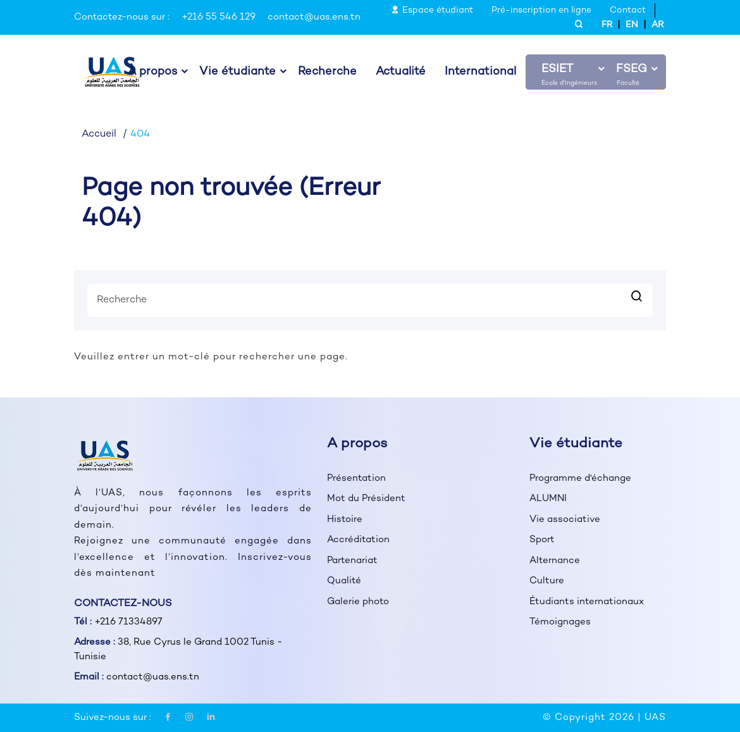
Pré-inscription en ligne (541, 10)
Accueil (99, 134)
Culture (546, 581)
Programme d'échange (580, 478)
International (480, 72)
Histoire (344, 519)
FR (606, 25)
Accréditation (358, 540)
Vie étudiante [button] (237, 72)
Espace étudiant (432, 10)
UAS (655, 717)
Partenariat (352, 560)
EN (632, 25)
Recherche (327, 72)
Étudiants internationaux (586, 602)
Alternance (554, 560)
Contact (628, 10)
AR (657, 25)
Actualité (401, 72)
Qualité (344, 581)
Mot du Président (366, 498)
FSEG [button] (631, 69)
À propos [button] (152, 72)
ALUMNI (548, 498)
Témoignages (560, 622)
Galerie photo (358, 602)
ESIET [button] (557, 69)
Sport (542, 540)
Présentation (356, 478)
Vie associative (564, 519)
